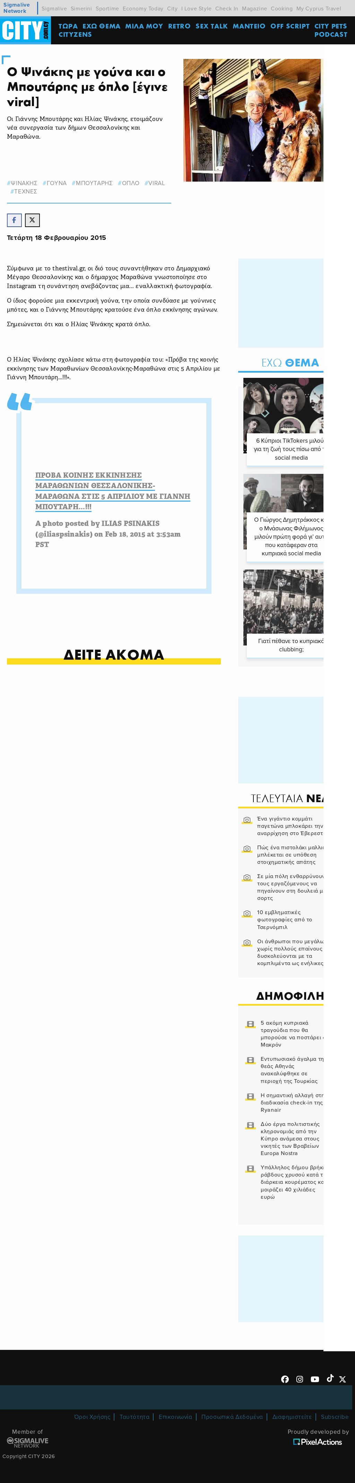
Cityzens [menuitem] (76, 34)
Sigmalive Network (16, 8)
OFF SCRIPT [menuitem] (291, 26)
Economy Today (143, 8)
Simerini (81, 8)
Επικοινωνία (175, 1415)
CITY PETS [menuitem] (331, 26)
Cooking (282, 8)
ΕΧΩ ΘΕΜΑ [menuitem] (103, 26)
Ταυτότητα (134, 1415)
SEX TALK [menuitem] (213, 26)
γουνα (57, 183)
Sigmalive (54, 8)
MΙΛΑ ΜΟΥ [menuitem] (145, 26)
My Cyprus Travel (318, 8)
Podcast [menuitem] (331, 34)
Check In (227, 8)
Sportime (107, 8)
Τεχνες (26, 191)
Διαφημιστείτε (292, 1415)
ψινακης (24, 183)
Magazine (254, 8)
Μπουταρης (94, 183)
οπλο (130, 183)
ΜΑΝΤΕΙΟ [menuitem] (250, 26)
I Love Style (196, 8)
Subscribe (335, 1415)
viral (157, 183)
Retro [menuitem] (180, 26)
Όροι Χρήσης (92, 1415)
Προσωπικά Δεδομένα (232, 1415)
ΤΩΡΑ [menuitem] (69, 26)
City (172, 8)
